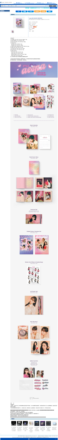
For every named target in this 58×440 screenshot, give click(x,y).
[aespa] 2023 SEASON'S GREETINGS (54, 428)
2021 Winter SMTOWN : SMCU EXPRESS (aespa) (31, 429)
